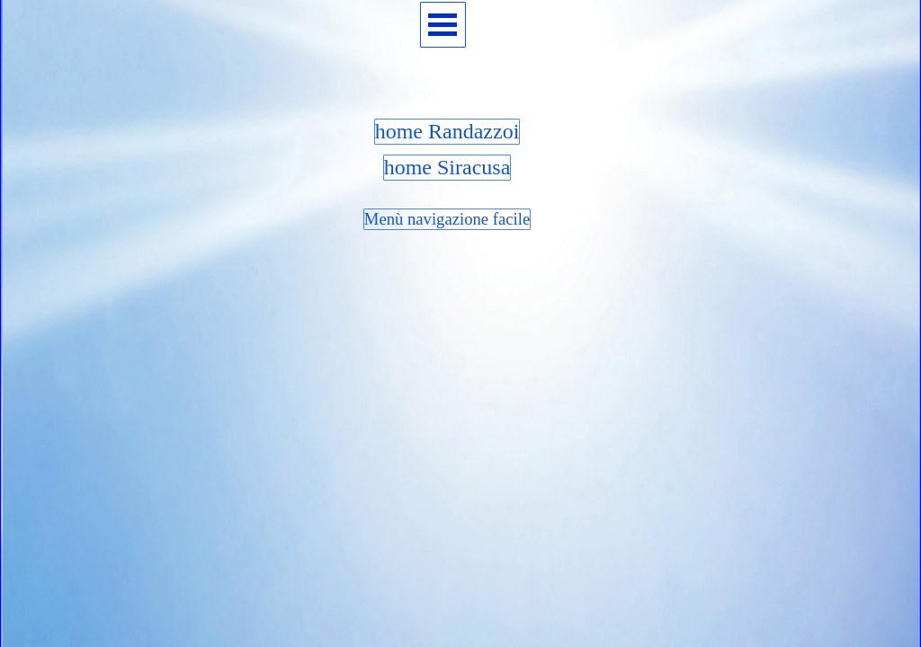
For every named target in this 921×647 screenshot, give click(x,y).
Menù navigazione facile (447, 218)
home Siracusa (447, 167)
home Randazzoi (447, 131)
